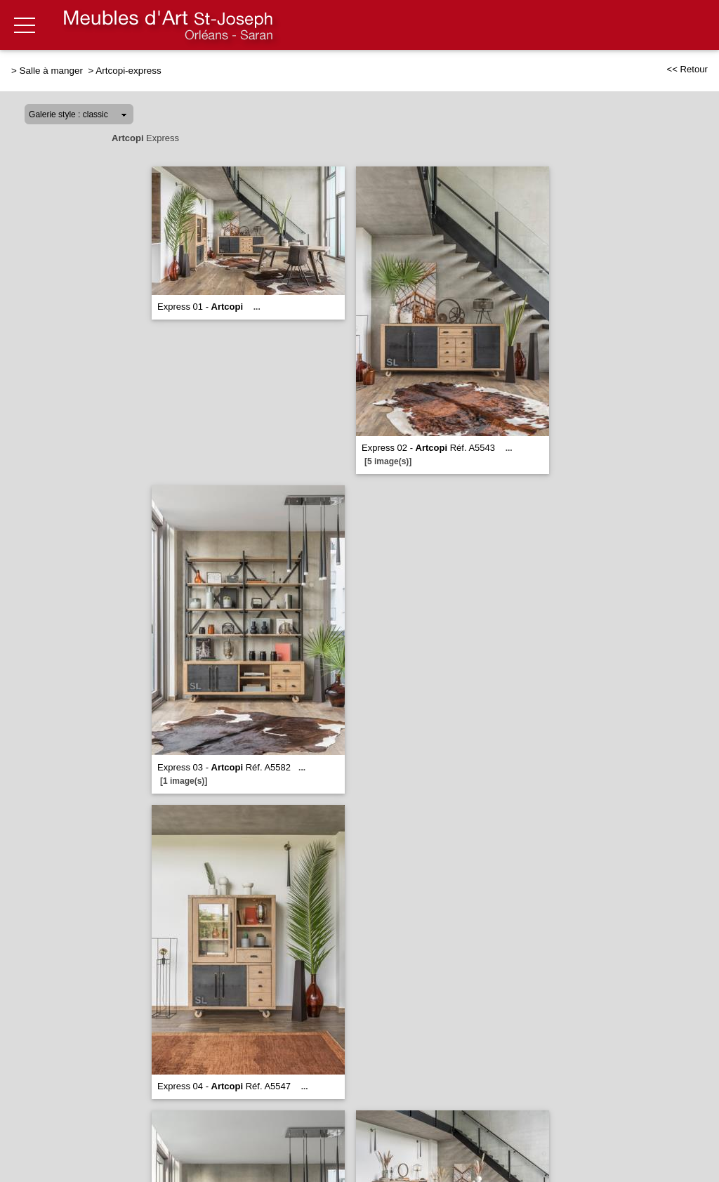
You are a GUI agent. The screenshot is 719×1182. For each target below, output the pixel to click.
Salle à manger (53, 70)
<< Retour (687, 69)
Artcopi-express (128, 70)
